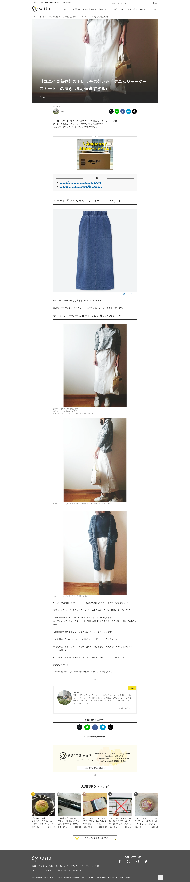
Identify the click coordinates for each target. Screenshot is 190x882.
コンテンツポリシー (86, 877)
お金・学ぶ (132, 9)
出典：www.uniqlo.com (129, 294)
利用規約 (75, 877)
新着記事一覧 (64, 870)
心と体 (143, 9)
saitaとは (78, 870)
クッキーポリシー (117, 877)
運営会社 (128, 877)
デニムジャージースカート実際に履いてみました (80, 186)
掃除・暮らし (105, 9)
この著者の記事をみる (126, 708)
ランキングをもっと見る (96, 838)
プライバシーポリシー (102, 877)
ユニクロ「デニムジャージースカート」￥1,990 (80, 182)
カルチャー (153, 9)
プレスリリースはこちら (51, 877)
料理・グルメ (119, 9)
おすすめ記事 (65, 877)
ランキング (65, 9)
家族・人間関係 (89, 9)
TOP (34, 17)
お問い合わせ (36, 877)
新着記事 (76, 9)
